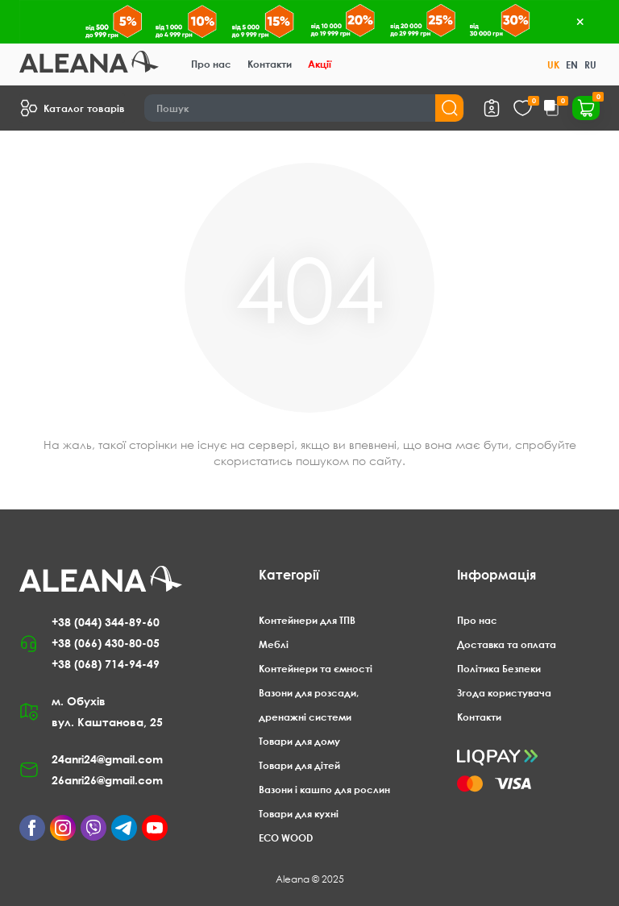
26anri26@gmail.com (107, 780)
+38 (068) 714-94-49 (106, 664)
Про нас (211, 64)
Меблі (274, 644)
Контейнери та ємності (315, 669)
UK (553, 65)
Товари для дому (299, 741)
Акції (319, 64)
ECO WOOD (286, 838)
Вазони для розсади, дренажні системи (309, 705)
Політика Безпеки (499, 669)
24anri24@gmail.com (107, 759)
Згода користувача (504, 693)
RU (590, 65)
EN (572, 65)
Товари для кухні (299, 814)
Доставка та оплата (506, 644)
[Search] (304, 108)
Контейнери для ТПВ (307, 620)
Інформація (496, 575)
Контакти (269, 64)
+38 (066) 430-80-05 (106, 643)
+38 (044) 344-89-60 (106, 622)
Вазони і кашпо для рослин (324, 789)
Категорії (289, 575)
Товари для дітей (299, 765)
